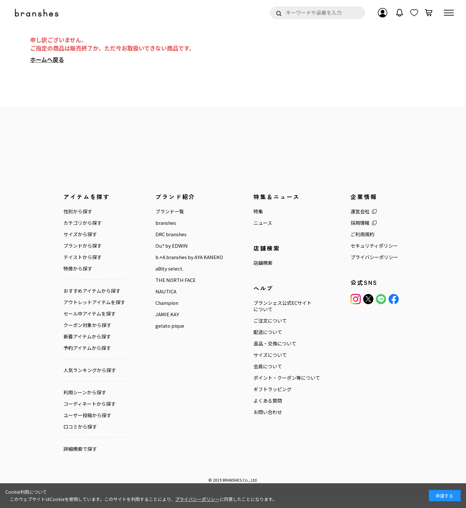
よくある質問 (258, 407)
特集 (248, 211)
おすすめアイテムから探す (91, 291)
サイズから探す (80, 234)
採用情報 (345, 223)
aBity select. (165, 275)
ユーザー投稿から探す (87, 421)
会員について (258, 366)
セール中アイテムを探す (89, 320)
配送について (258, 332)
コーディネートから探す (89, 410)
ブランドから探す (82, 246)
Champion (162, 309)
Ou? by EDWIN (167, 246)
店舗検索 (253, 263)
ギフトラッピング (263, 395)
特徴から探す (77, 268)
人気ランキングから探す (89, 376)
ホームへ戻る (47, 59)
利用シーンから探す (84, 399)
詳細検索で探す (80, 455)
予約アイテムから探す (87, 354)
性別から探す (77, 211)
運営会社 (345, 211)
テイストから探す (82, 257)
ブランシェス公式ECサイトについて (273, 306)
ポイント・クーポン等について (274, 381)
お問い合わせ (258, 418)
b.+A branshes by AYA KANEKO (174, 260)
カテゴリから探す (82, 223)
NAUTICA (161, 298)
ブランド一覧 (165, 211)
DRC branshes (166, 234)
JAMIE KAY (162, 321)
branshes (161, 223)
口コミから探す (80, 433)
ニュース (253, 223)
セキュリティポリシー (359, 246)
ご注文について (260, 321)
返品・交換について (265, 343)
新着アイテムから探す (87, 343)
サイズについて (260, 355)
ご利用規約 (348, 234)
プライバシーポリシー (360, 257)
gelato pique (165, 332)
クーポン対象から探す (87, 331)
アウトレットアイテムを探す (91, 305)
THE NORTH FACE (171, 286)
